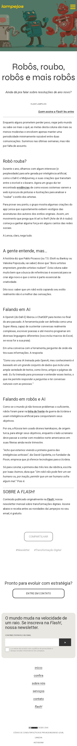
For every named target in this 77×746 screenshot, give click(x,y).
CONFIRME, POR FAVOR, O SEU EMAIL (18, 635)
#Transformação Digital (47, 550)
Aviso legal (58, 733)
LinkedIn (38, 738)
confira (38, 675)
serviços (38, 691)
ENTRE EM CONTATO (38, 593)
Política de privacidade (42, 733)
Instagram (39, 743)
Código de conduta (22, 733)
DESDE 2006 (38, 728)
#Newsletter (23, 550)
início (38, 668)
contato (38, 699)
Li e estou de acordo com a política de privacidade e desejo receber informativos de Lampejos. (29, 650)
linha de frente (36, 411)
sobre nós (38, 683)
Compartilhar (38, 536)
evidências (23, 187)
